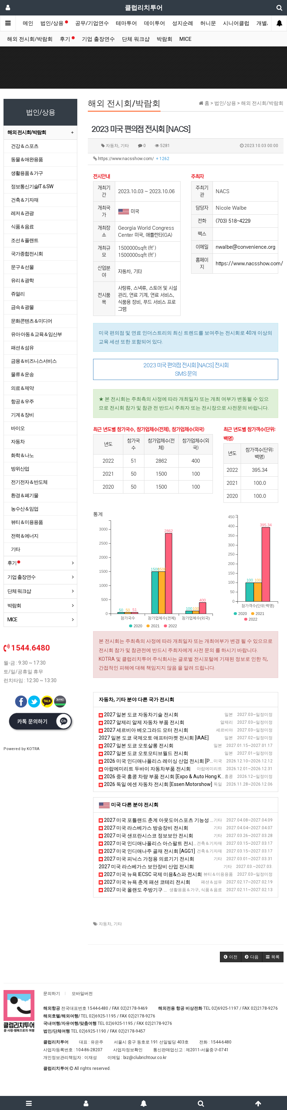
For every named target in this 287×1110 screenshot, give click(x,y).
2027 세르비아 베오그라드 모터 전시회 (143, 730)
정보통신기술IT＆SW (32, 186)
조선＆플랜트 (24, 240)
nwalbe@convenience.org (245, 247)
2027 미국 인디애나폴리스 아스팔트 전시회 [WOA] (156, 843)
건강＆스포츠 (24, 146)
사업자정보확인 (128, 1049)
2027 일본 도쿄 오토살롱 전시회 (136, 745)
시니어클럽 (236, 23)
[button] (230, 957)
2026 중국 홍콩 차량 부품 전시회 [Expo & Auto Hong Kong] (164, 776)
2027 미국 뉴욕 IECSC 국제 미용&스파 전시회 (150, 874)
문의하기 (51, 993)
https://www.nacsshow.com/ (131, 158)
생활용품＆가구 (27, 173)
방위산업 (20, 468)
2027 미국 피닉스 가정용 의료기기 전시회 (146, 859)
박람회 (164, 39)
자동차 (105, 923)
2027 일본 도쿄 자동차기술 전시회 (138, 714)
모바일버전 (82, 993)
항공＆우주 (22, 401)
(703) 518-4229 (233, 221)
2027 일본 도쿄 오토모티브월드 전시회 (143, 753)
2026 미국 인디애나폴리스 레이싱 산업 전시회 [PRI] (157, 761)
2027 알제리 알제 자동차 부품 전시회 (141, 722)
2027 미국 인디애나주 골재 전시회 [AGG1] (147, 851)
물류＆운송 (22, 374)
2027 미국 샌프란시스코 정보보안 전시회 (146, 835)
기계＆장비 (22, 415)
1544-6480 (97, 1008)
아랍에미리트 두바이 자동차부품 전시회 (145, 769)
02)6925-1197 (225, 1008)
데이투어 (154, 23)
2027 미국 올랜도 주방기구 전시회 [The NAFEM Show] (160, 890)
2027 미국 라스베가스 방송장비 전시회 (143, 828)
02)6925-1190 (92, 1031)
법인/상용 (54, 23)
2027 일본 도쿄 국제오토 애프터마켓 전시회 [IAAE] (154, 738)
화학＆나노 (22, 455)
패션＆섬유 (22, 347)
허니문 (208, 23)
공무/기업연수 (92, 23)
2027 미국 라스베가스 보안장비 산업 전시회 (146, 866)
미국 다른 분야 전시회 (134, 804)
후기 (67, 39)
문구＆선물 (22, 267)
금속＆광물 (22, 307)
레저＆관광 (22, 213)
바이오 (18, 428)
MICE (185, 39)
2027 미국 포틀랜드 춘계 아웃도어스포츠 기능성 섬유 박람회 (167, 820)
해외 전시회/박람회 (30, 39)
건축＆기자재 (24, 200)
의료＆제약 (22, 388)
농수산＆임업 (24, 509)
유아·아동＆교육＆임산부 (36, 334)
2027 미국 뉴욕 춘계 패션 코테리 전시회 (144, 882)
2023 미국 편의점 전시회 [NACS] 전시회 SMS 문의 (185, 369)
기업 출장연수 (98, 39)
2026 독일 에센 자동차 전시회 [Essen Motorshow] (155, 784)
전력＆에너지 (24, 536)
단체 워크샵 (136, 39)
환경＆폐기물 (24, 495)
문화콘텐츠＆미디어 (31, 321)
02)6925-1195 (102, 1016)
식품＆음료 (22, 226)
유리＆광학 (22, 280)
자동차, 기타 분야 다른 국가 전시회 (136, 699)
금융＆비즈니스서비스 (34, 361)
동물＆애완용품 (27, 159)
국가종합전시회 (27, 253)
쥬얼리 (18, 294)
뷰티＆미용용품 (27, 522)
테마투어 (126, 23)
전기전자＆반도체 (29, 482)
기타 (117, 923)
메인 (28, 23)
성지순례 (182, 23)
